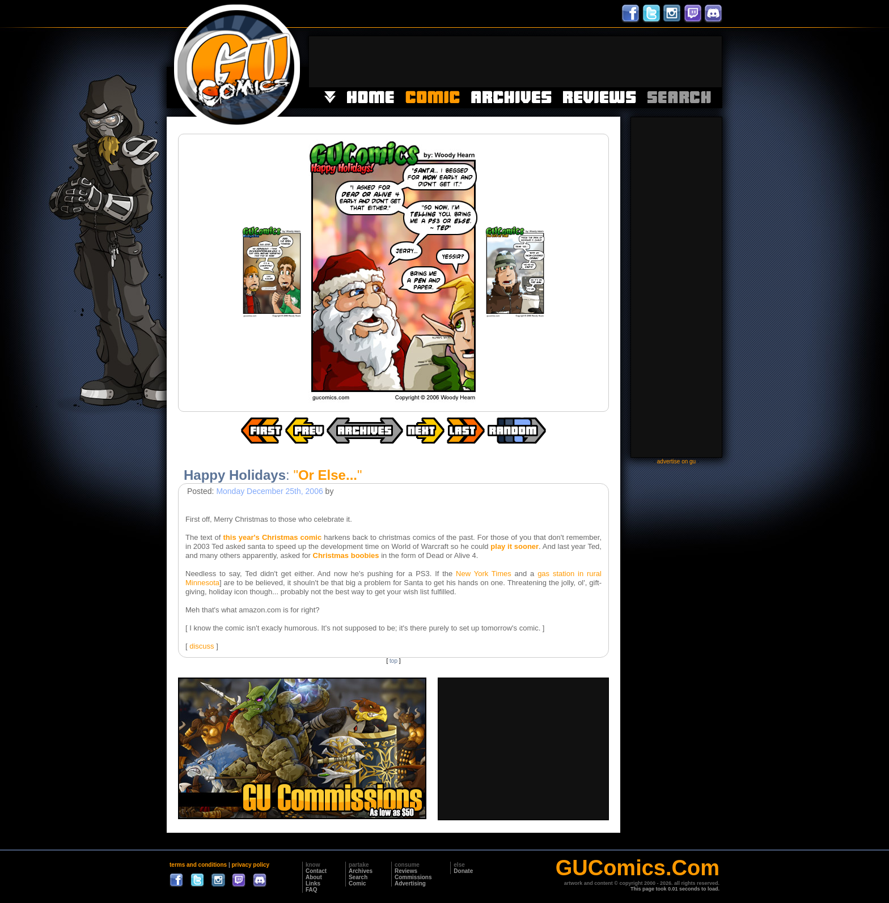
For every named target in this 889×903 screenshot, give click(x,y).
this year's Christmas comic (272, 537)
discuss (201, 646)
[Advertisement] (515, 61)
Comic (357, 883)
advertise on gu (676, 461)
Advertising (410, 883)
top (393, 661)
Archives (360, 871)
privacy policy (250, 865)
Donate (463, 871)
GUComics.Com (637, 868)
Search (358, 877)
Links (313, 883)
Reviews (406, 871)
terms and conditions (198, 865)
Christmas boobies (346, 555)
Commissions (413, 877)
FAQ (312, 890)
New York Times (483, 573)
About (314, 877)
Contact (316, 871)
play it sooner (514, 546)
